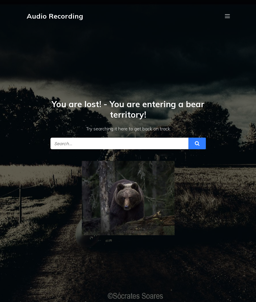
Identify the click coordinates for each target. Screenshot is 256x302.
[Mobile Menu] (228, 16)
